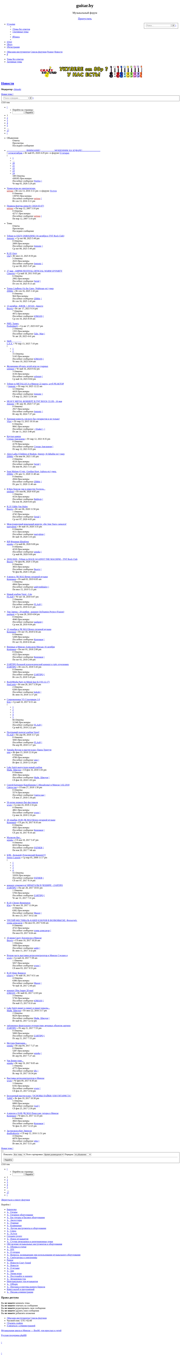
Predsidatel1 (12, 326)
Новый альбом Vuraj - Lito (19, 594)
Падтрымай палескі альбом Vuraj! (23, 732)
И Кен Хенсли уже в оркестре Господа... (26, 489)
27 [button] (8, 130)
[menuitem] (21, 29)
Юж (9, 905)
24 (13, 173)
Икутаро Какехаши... (17, 1043)
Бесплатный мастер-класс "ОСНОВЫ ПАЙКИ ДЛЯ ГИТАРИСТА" (39, 1096)
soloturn (10, 369)
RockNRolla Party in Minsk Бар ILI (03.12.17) (28, 682)
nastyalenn (11, 526)
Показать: (14, 1154)
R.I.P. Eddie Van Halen (17, 506)
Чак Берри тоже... (15, 1060)
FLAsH (10, 597)
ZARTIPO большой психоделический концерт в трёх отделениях (38, 664)
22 (13, 168)
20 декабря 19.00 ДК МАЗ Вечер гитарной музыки (31, 820)
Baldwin (38, 499)
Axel (36, 1106)
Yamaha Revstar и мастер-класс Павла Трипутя (29, 750)
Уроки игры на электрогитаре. (21, 188)
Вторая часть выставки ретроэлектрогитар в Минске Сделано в (37, 955)
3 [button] (7, 120)
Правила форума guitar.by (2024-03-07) (25, 206)
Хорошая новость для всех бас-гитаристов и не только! (33, 419)
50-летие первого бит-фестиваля (22, 802)
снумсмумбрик (15, 153)
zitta (36, 1141)
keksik (37, 692)
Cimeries (11, 273)
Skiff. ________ (14, 341)
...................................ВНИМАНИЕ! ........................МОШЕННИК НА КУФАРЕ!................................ (53, 150)
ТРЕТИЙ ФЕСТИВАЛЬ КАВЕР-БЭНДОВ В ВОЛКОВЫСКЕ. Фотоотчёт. (42, 920)
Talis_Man (39, 333)
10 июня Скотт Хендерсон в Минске (24, 938)
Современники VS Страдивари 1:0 (23, 699)
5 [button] (7, 125)
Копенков (11, 579)
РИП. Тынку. (13, 323)
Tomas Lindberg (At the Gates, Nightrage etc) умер (30, 288)
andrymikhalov (41, 587)
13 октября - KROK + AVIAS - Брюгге (25, 306)
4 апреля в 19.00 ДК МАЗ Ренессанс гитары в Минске (33, 1113)
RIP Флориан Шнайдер (18, 541)
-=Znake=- (39, 429)
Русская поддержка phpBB (14, 1335)
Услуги (53, 191)
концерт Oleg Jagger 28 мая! (20, 990)
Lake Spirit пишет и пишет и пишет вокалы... (28, 1008)
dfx (35, 1071)
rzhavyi (10, 975)
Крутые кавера (14, 436)
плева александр (14, 923)
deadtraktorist (13, 1133)
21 (13, 165)
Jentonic (10, 238)
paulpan (10, 491)
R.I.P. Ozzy (12, 253)
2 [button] (7, 118)
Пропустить (85, 18)
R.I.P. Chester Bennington (18, 903)
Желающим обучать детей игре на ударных (27, 366)
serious (10, 191)
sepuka (10, 544)
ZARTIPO (11, 667)
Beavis (10, 308)
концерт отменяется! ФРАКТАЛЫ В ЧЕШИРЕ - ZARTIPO (35, 885)
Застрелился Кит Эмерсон (19, 1131)
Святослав (12, 787)
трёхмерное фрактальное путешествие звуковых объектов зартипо (39, 1025)
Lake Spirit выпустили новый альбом (24, 767)
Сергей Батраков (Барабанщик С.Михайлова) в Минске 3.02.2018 (38, 785)
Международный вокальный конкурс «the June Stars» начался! (36, 524)
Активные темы (14, 62)
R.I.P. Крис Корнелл (16, 973)
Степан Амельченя (16, 439)
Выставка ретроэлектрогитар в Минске (25, 1078)
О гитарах (64, 153)
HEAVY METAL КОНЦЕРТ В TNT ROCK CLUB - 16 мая (34, 401)
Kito (9, 702)
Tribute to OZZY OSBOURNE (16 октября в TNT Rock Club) (35, 236)
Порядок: (78, 1154)
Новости (7, 83)
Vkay (9, 421)
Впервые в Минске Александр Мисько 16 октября (31, 647)
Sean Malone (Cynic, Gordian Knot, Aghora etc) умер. (32, 471)
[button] (7, 107)
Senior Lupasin (14, 857)
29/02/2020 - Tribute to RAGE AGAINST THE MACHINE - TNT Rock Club (42, 559)
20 (13, 163)
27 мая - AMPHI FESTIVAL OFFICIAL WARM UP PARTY (34, 271)
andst (36, 948)
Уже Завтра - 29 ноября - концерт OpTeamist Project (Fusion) (35, 612)
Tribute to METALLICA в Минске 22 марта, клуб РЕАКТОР (35, 384)
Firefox (37, 181)
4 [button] (7, 123)
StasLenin (11, 684)
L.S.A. (10, 343)
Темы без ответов (15, 59)
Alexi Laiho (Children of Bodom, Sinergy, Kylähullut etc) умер (36, 454)
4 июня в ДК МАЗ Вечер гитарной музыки (27, 576)
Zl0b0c (10, 291)
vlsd (9, 256)
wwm (9, 805)
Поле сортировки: (45, 1154)
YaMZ (10, 1098)
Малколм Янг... (14, 837)
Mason (37, 913)
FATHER (38, 847)
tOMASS (38, 316)
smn (9, 752)
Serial (36, 281)
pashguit (10, 614)
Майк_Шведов (14, 770)
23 (13, 171)
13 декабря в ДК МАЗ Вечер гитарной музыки (29, 629)
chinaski (17, 89)
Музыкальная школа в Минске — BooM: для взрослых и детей (31, 1330)
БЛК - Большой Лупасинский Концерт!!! (26, 855)
